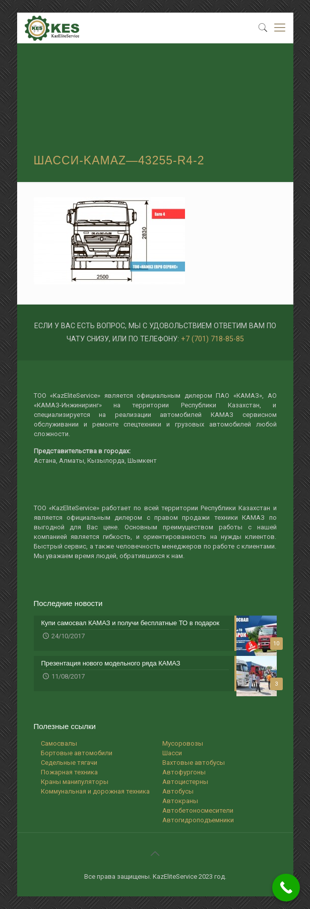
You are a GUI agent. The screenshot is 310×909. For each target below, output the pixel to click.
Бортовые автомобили (76, 753)
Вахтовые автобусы (193, 762)
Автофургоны (184, 772)
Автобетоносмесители (197, 810)
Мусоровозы (182, 743)
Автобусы (178, 791)
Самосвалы (59, 743)
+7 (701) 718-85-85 (212, 339)
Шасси (172, 753)
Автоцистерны (185, 781)
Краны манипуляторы (74, 781)
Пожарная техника (69, 772)
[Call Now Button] (286, 887)
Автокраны (180, 801)
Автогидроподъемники (198, 820)
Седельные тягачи (69, 762)
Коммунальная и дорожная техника (95, 791)
